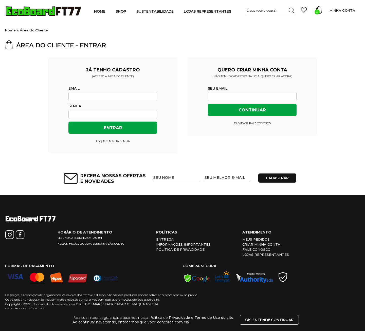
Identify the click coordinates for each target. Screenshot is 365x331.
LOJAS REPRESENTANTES (207, 11)
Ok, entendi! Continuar (269, 320)
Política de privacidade (180, 249)
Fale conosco (256, 249)
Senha (74, 106)
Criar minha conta (261, 244)
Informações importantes (183, 244)
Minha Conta (342, 10)
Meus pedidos (256, 239)
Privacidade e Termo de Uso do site (201, 317)
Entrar (113, 127)
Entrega (165, 239)
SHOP (121, 11)
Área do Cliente (34, 30)
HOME (99, 11)
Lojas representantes (265, 254)
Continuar (252, 109)
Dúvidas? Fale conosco (252, 123)
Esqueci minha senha (113, 141)
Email (74, 88)
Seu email (218, 88)
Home (10, 30)
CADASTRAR (277, 178)
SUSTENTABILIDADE (155, 11)
